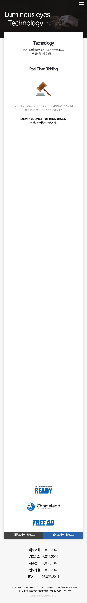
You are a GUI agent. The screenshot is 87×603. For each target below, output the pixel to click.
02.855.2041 (43, 577)
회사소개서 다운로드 (63, 535)
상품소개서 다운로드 (23, 535)
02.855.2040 (43, 550)
